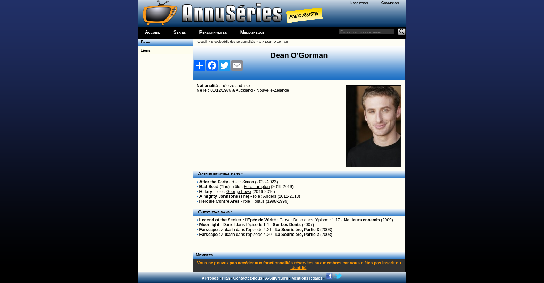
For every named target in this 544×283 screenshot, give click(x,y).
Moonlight (209, 224)
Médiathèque (252, 32)
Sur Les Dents (287, 224)
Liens (144, 50)
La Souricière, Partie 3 (297, 229)
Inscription (359, 3)
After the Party (213, 181)
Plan (226, 278)
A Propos (210, 278)
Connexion (390, 3)
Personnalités (213, 32)
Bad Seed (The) (214, 186)
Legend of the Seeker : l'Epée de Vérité (237, 220)
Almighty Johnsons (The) (224, 196)
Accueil (152, 32)
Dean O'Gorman (276, 41)
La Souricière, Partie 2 (297, 234)
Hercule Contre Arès (219, 201)
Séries (179, 32)
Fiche (144, 41)
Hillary (205, 191)
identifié (298, 267)
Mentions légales (306, 278)
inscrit (388, 262)
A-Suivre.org (276, 278)
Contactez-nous (247, 278)
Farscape (208, 229)
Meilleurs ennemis (362, 220)
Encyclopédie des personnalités (233, 41)
